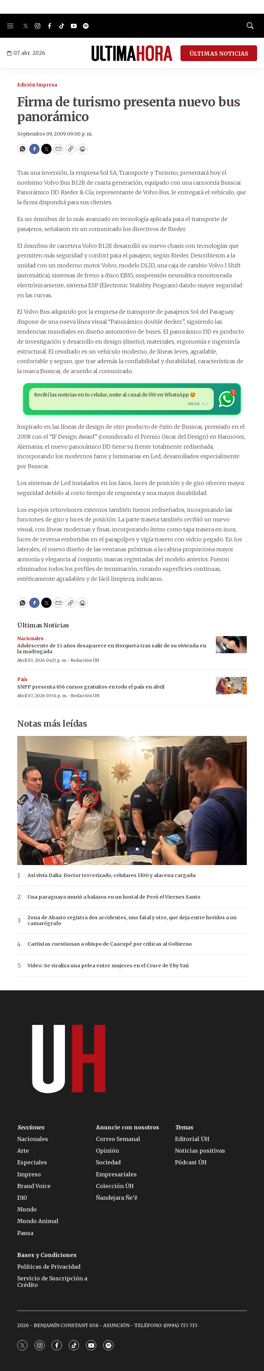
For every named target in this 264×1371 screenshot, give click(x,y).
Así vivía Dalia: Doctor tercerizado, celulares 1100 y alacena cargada (112, 875)
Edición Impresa (37, 85)
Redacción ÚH (84, 660)
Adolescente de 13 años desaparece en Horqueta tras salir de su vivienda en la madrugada (111, 649)
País (22, 679)
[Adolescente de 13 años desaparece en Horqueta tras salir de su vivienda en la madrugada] (231, 645)
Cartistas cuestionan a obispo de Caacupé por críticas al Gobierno (110, 944)
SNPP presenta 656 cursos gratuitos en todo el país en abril (90, 687)
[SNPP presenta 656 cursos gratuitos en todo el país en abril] (231, 685)
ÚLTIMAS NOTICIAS (218, 53)
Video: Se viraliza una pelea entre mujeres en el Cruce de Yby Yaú (108, 966)
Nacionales (30, 639)
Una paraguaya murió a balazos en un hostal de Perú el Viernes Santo (114, 897)
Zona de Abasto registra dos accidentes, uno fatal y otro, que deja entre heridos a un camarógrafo (132, 920)
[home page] (132, 53)
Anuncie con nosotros (127, 1127)
